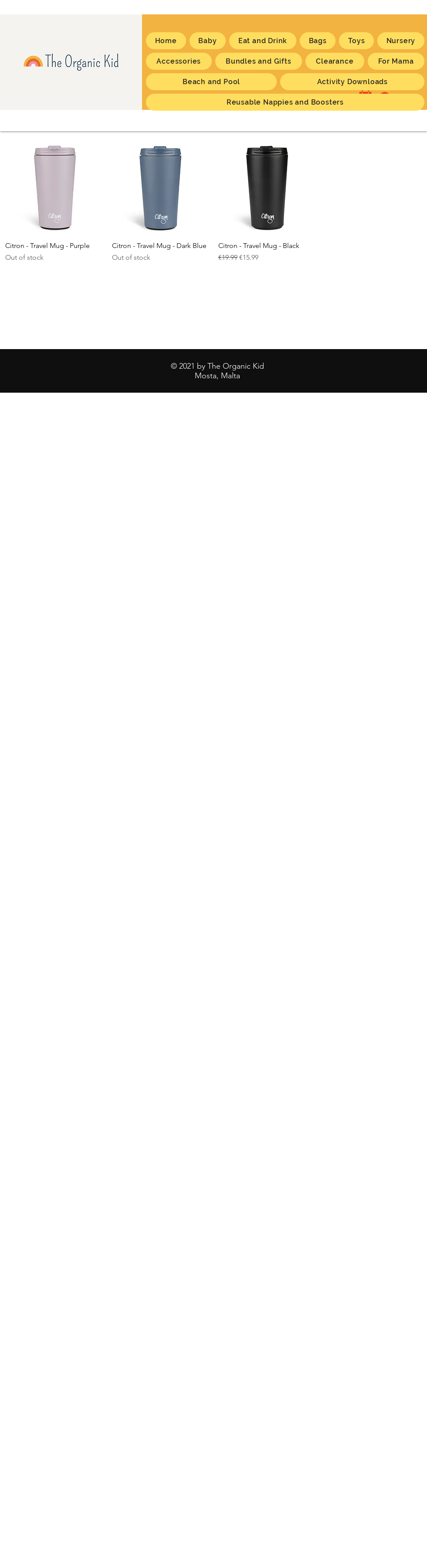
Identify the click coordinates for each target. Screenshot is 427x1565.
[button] (396, 61)
